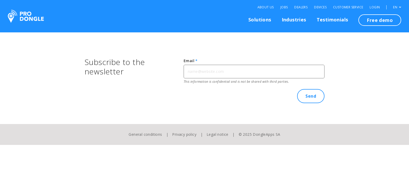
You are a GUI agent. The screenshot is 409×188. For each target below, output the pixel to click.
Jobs (284, 7)
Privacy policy (184, 134)
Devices (320, 7)
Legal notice (217, 134)
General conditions (145, 134)
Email (191, 60)
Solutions (259, 19)
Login (375, 7)
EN (397, 7)
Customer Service (348, 7)
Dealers (301, 7)
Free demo (380, 20)
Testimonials (332, 19)
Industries (294, 19)
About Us (265, 7)
